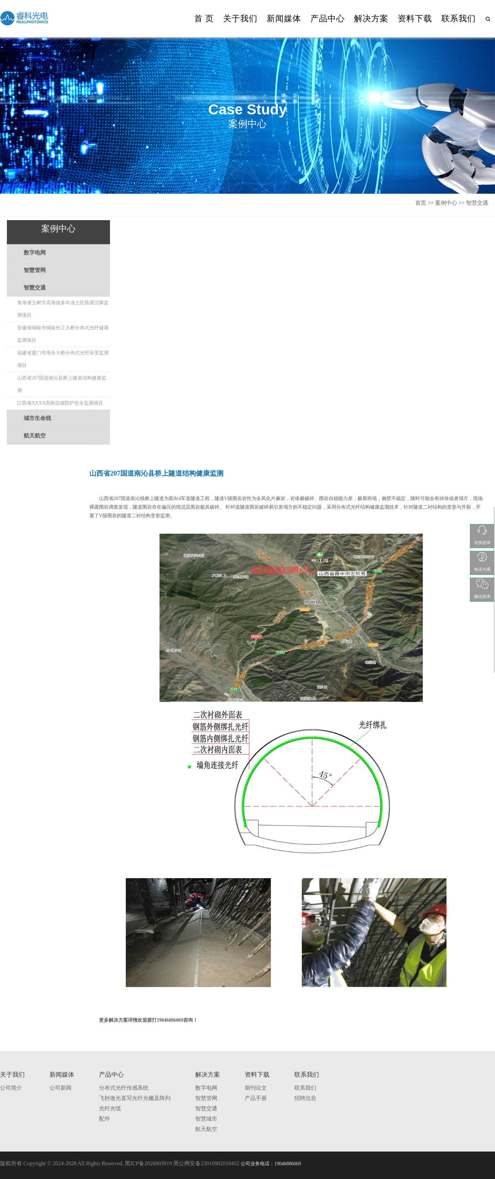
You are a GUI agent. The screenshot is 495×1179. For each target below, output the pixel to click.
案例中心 (446, 203)
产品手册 (256, 1098)
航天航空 (35, 436)
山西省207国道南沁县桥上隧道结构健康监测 (61, 384)
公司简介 (11, 1088)
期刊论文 (256, 1088)
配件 (104, 1119)
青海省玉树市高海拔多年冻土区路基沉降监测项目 (63, 309)
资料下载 (415, 18)
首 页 (204, 18)
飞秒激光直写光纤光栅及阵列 (134, 1098)
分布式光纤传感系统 (123, 1088)
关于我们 (240, 18)
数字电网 (35, 253)
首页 (420, 203)
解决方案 (371, 18)
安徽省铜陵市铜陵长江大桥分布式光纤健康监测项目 (63, 334)
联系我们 (458, 18)
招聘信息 (305, 1098)
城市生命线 (37, 418)
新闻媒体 (284, 18)
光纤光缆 (110, 1108)
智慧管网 (35, 270)
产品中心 (327, 18)
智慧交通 (477, 203)
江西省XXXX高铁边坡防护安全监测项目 (60, 403)
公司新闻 (61, 1088)
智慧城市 (206, 1119)
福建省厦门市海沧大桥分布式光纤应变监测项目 (63, 359)
